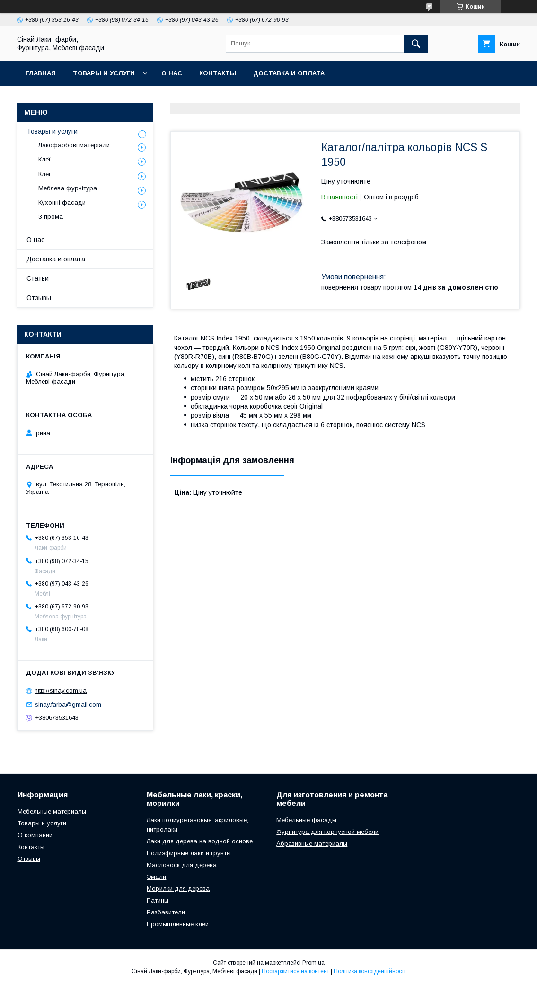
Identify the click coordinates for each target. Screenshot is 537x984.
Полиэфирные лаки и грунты (189, 853)
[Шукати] (416, 44)
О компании (35, 835)
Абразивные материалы (311, 843)
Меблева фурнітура (67, 188)
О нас (171, 73)
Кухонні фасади (62, 202)
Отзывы (38, 298)
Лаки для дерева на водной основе (200, 841)
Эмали (156, 876)
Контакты (217, 73)
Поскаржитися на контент (295, 971)
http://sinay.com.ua (61, 690)
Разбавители (166, 912)
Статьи (37, 278)
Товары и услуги (104, 73)
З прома (50, 216)
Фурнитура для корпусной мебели (327, 831)
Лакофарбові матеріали (74, 145)
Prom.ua (313, 962)
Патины (157, 900)
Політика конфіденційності (369, 971)
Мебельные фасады (306, 819)
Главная (41, 73)
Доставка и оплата (289, 73)
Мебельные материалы (52, 811)
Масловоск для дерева (182, 864)
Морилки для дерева (178, 888)
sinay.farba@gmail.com (68, 704)
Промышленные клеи (178, 924)
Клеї (44, 159)
